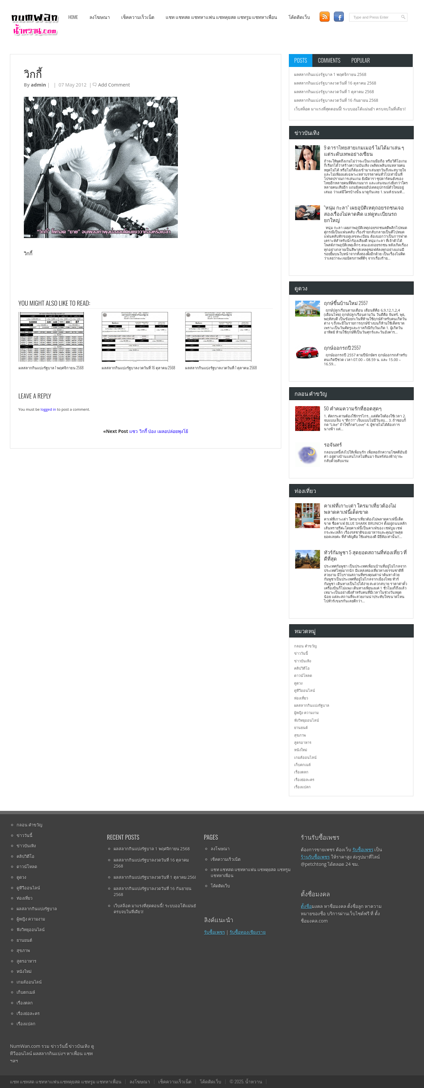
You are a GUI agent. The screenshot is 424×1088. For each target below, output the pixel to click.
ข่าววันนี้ (301, 653)
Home (73, 17)
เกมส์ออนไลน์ (305, 757)
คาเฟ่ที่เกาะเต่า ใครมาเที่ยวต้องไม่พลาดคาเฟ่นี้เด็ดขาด (360, 508)
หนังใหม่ (300, 749)
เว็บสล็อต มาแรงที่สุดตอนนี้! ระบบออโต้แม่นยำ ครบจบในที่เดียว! (350, 109)
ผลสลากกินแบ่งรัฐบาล (311, 705)
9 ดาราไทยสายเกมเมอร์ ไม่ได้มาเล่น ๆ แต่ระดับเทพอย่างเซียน (364, 150)
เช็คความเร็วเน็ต (137, 17)
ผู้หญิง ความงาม (306, 712)
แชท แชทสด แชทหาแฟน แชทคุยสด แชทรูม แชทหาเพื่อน (221, 17)
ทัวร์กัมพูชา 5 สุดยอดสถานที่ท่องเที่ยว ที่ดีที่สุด (365, 555)
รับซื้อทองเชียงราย (248, 932)
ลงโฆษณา (99, 17)
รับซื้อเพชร (214, 932)
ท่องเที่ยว (301, 697)
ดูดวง (298, 683)
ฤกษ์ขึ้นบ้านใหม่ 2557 (346, 302)
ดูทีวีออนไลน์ (304, 690)
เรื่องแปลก (302, 786)
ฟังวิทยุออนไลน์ (306, 720)
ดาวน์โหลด (303, 675)
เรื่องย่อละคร (304, 779)
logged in (48, 409)
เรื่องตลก (301, 771)
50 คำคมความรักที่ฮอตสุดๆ (353, 408)
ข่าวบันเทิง (302, 660)
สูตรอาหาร (302, 742)
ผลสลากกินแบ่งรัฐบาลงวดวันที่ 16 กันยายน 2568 (336, 100)
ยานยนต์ (301, 727)
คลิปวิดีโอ (302, 668)
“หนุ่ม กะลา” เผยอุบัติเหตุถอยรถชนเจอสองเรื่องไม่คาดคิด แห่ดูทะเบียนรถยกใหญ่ (364, 214)
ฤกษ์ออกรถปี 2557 (342, 347)
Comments (329, 60)
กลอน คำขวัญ (305, 645)
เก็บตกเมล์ (302, 764)
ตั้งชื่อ (306, 906)
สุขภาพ (300, 735)
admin (38, 85)
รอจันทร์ (333, 444)
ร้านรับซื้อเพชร (315, 857)
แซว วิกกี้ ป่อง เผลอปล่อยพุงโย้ (158, 431)
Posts (300, 60)
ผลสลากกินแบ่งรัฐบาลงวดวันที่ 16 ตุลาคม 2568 (138, 367)
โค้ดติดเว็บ (299, 17)
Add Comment (114, 85)
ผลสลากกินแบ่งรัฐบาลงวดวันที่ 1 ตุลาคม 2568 (221, 367)
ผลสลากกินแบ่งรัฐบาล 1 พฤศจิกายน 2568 (51, 367)
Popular (360, 60)
